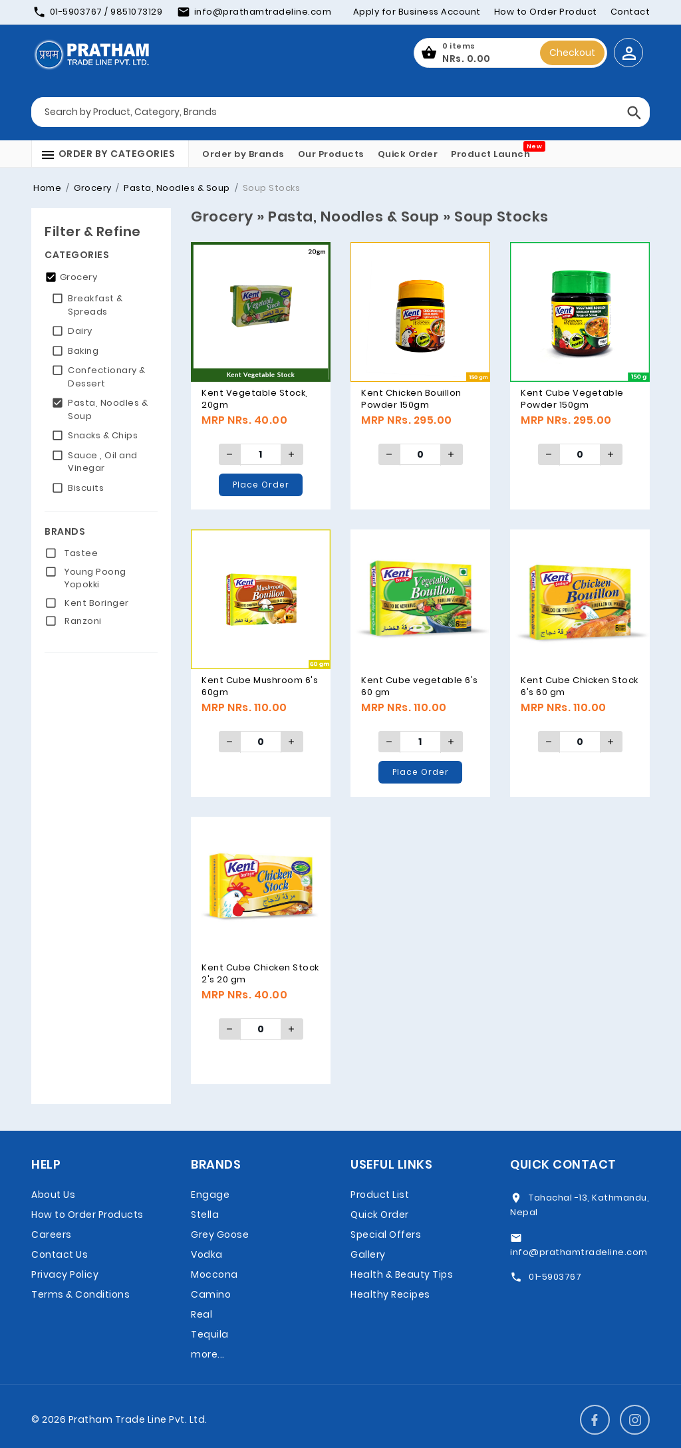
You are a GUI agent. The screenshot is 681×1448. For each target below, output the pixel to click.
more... (208, 1354)
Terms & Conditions (80, 1294)
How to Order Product (545, 11)
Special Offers (385, 1234)
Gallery (368, 1254)
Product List (379, 1194)
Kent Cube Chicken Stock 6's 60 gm (579, 686)
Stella (205, 1214)
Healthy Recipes (390, 1294)
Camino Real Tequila (211, 1314)
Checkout (572, 52)
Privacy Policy (64, 1274)
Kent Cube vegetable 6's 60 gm (419, 686)
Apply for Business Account (417, 11)
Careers (51, 1234)
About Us (53, 1194)
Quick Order (408, 154)
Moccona (214, 1274)
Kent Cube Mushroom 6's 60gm (260, 686)
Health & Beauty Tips (401, 1274)
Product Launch (490, 154)
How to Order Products (87, 1214)
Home (47, 188)
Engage (210, 1194)
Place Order (261, 484)
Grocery (92, 188)
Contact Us (59, 1254)
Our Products (331, 154)
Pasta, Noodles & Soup (176, 188)
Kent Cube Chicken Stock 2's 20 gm (260, 973)
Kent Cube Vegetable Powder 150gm (572, 398)
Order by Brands (243, 154)
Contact (630, 11)
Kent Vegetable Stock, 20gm (255, 398)
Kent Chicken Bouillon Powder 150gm (411, 398)
